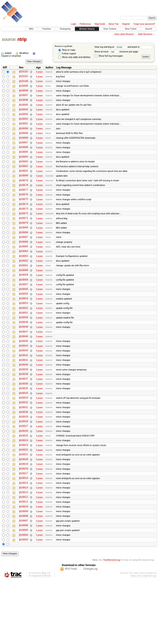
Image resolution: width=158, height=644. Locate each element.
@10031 (23, 453)
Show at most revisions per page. (116, 51)
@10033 (23, 442)
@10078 (23, 201)
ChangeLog (90, 632)
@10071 (23, 238)
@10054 (23, 329)
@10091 (23, 131)
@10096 (23, 104)
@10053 (23, 335)
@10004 (23, 598)
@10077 (23, 206)
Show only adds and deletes (74, 57)
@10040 (23, 405)
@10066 (23, 265)
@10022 (23, 501)
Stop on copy (66, 50)
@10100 (23, 83)
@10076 (23, 211)
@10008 (23, 576)
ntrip (22, 39)
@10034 (23, 437)
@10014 (23, 544)
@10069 (23, 249)
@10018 (23, 523)
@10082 (23, 179)
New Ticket (130, 29)
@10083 (23, 174)
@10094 (23, 115)
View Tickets (109, 29)
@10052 (23, 340)
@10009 (23, 571)
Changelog (65, 29)
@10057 (23, 314)
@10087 (23, 152)
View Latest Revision (124, 34)
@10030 (23, 458)
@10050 (23, 351)
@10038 (23, 415)
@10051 (23, 346)
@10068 (23, 254)
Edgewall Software (41, 639)
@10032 (23, 448)
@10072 (23, 233)
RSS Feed (71, 632)
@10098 (23, 93)
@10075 (23, 217)
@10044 (23, 383)
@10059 (23, 303)
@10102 (23, 72)
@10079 (23, 195)
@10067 (23, 260)
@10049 (23, 356)
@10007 (23, 582)
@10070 (23, 244)
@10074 (23, 222)
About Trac (114, 24)
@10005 (23, 592)
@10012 (23, 555)
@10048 (23, 362)
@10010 (23, 566)
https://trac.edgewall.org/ (144, 639)
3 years (39, 72)
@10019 (23, 517)
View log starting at (111, 47)
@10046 (23, 373)
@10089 (23, 142)
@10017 (23, 528)
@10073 (23, 228)
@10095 (23, 110)
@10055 (23, 324)
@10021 (23, 507)
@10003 (23, 603)
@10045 (23, 378)
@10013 (23, 550)
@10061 (23, 292)
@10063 (23, 281)
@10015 (23, 539)
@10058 (23, 308)
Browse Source (87, 29)
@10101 (23, 77)
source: (9, 39)
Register (126, 24)
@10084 (23, 169)
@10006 (23, 587)
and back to (140, 47)
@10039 (23, 410)
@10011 (23, 560)
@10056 (23, 319)
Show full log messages (109, 56)
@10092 (23, 126)
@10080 (23, 190)
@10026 (23, 480)
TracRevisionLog (111, 623)
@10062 (23, 287)
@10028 (23, 469)
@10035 (23, 432)
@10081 (23, 185)
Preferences (85, 24)
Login (73, 24)
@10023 (23, 496)
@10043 (23, 388)
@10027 (23, 474)
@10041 (23, 399)
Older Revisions (145, 34)
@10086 (23, 158)
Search (148, 29)
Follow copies (67, 53)
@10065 (23, 270)
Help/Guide (99, 24)
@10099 (23, 88)
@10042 (23, 394)
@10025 (23, 485)
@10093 (23, 120)
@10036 (23, 426)
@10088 (23, 147)
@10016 (23, 533)
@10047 (23, 367)
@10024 (23, 491)
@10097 (23, 99)
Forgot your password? (144, 24)
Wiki (31, 29)
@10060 (23, 297)
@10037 (23, 421)
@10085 (23, 163)
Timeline (46, 29)
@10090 (23, 136)
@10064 (23, 276)
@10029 (23, 464)
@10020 (23, 512)
